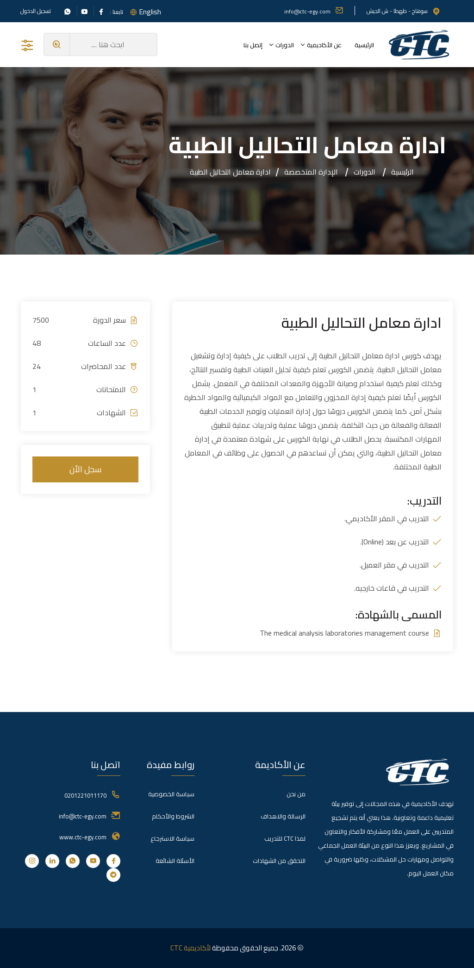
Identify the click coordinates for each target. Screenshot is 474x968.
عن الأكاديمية (324, 44)
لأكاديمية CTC (190, 948)
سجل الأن (85, 469)
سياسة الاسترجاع (172, 838)
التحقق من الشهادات (279, 860)
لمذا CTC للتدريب (285, 838)
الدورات (284, 44)
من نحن (296, 793)
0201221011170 (85, 795)
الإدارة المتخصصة (311, 172)
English (150, 12)
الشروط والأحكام (173, 816)
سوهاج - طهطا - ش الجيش (404, 11)
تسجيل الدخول (35, 11)
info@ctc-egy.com (313, 11)
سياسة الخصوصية (171, 793)
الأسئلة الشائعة (175, 860)
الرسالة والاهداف (283, 816)
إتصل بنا (252, 44)
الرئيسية (364, 44)
